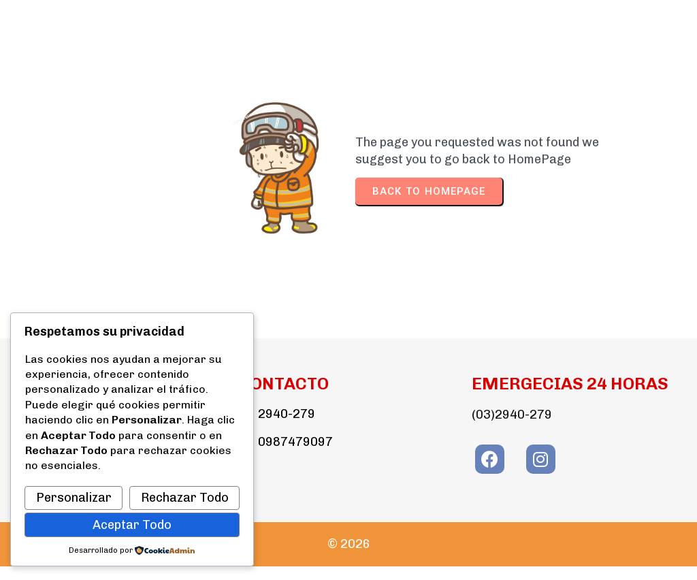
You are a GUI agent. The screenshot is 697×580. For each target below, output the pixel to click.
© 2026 (348, 543)
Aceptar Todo (132, 524)
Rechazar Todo (185, 497)
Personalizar (74, 497)
